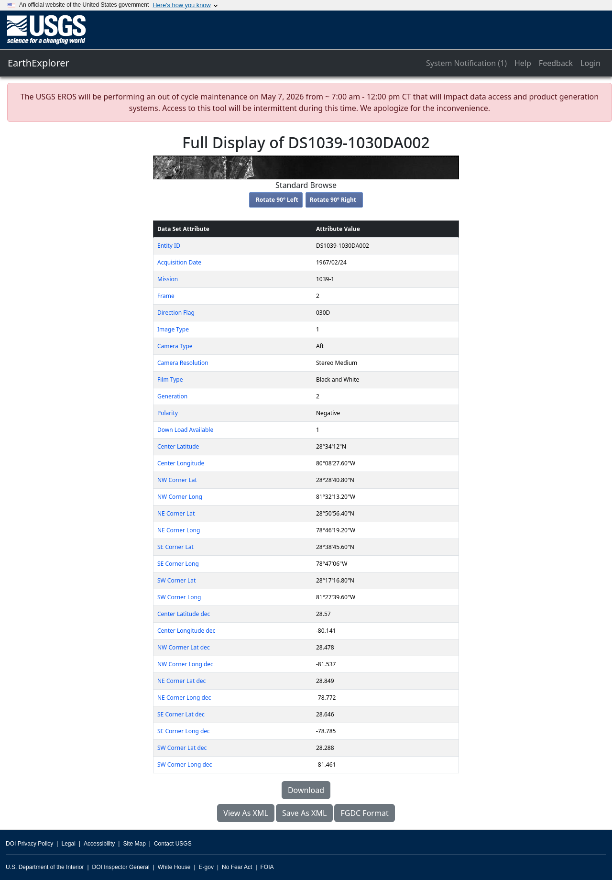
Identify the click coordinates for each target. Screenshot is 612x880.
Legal (68, 843)
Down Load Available (185, 430)
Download (306, 790)
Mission (167, 279)
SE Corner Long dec (183, 731)
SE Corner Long (178, 564)
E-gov (206, 867)
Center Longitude (180, 463)
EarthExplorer (38, 62)
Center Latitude (178, 446)
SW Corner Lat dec (182, 748)
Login (590, 63)
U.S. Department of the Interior (45, 867)
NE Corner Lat (176, 513)
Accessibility (99, 843)
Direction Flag (176, 312)
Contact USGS (173, 843)
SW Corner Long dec (184, 764)
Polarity (167, 413)
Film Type (170, 379)
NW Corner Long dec (185, 664)
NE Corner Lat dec (181, 681)
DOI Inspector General (121, 867)
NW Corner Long (179, 497)
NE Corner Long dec (184, 697)
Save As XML (304, 813)
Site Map (134, 843)
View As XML (245, 813)
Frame (166, 296)
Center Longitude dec (186, 631)
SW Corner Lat (176, 580)
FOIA (267, 867)
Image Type (173, 329)
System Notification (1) (466, 63)
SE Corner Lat (175, 547)
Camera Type (175, 346)
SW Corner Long (179, 597)
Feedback (556, 63)
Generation (172, 396)
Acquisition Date (179, 262)
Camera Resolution (182, 363)
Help (522, 63)
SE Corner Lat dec (181, 714)
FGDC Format (364, 813)
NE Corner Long (178, 530)
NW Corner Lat (177, 480)
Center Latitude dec (183, 614)
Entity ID (168, 246)
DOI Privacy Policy (29, 843)
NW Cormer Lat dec (183, 647)
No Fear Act (237, 867)
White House (174, 867)
